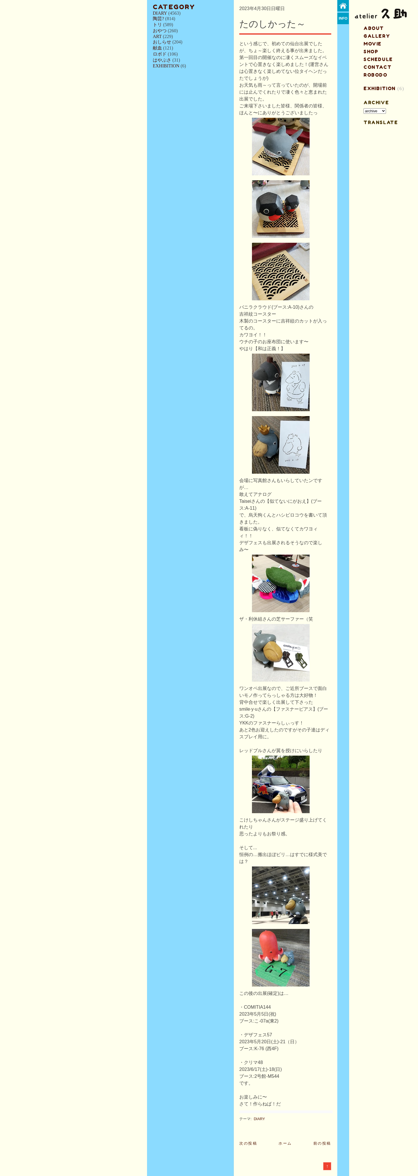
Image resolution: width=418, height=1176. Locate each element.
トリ (157, 24)
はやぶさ (162, 60)
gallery (377, 36)
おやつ (160, 30)
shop (371, 51)
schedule (378, 59)
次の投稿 (248, 1143)
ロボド (160, 54)
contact (377, 67)
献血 (157, 47)
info (343, 18)
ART (157, 36)
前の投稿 (322, 1143)
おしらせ (162, 41)
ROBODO (375, 75)
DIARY (160, 13)
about (374, 28)
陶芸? (158, 18)
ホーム (285, 1143)
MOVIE (373, 44)
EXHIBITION (166, 65)
